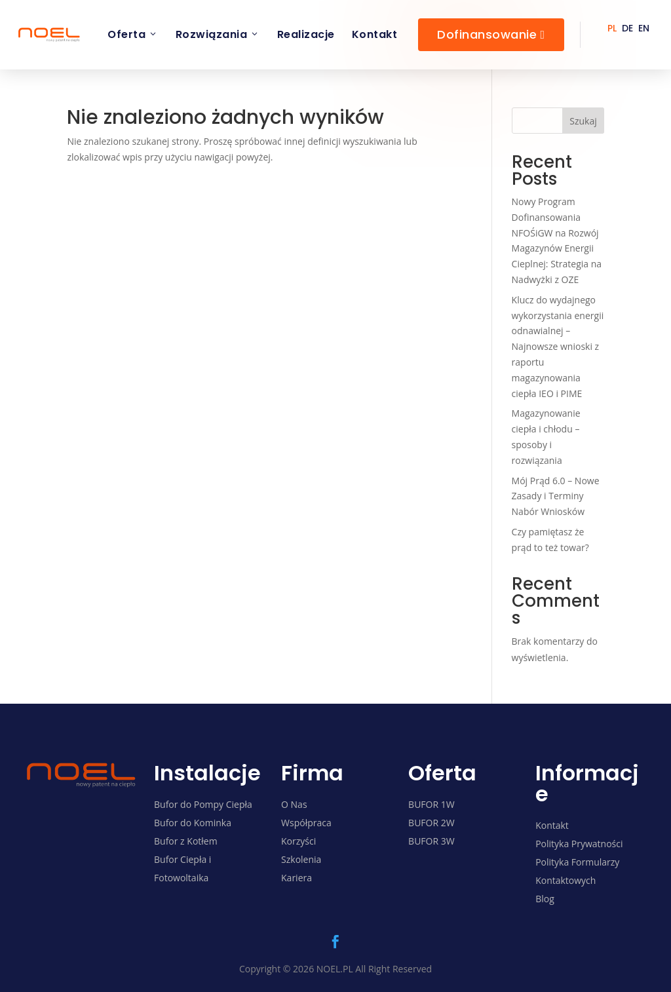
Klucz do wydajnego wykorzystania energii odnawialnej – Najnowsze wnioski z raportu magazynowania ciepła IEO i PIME (558, 347)
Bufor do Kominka (192, 822)
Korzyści (298, 841)
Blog (544, 898)
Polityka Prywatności (579, 843)
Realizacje (306, 34)
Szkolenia (301, 859)
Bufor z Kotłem (186, 841)
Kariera (296, 877)
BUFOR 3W (431, 841)
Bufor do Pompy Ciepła (203, 804)
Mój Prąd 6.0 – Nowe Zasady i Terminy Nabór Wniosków (556, 496)
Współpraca (306, 822)
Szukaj (583, 121)
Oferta (133, 34)
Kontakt (375, 34)
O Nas (294, 804)
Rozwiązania (218, 34)
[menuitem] (612, 27)
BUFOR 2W (431, 822)
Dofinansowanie (491, 34)
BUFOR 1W (431, 804)
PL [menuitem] (612, 28)
